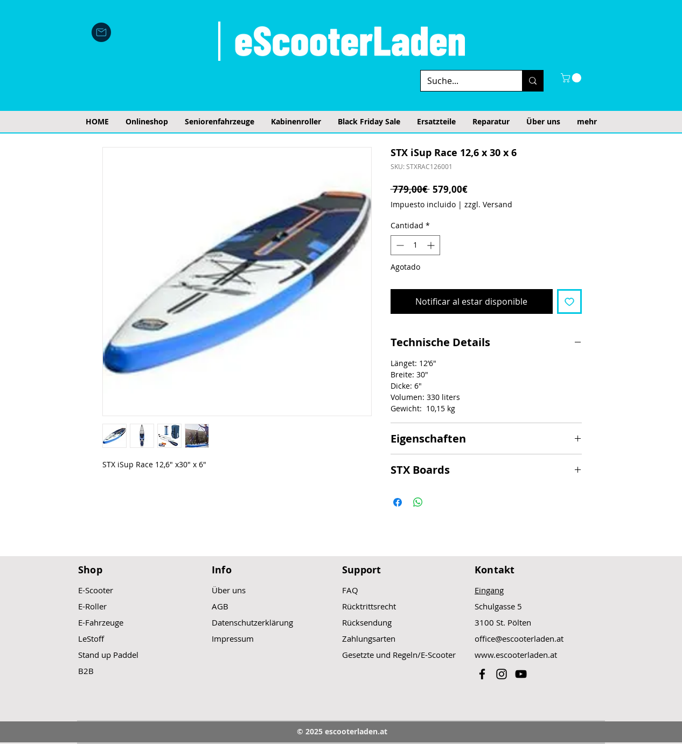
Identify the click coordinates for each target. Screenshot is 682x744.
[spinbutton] (415, 245)
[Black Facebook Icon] (482, 674)
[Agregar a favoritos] (569, 301)
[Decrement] (399, 245)
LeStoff (91, 638)
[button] (572, 77)
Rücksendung (367, 622)
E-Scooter (95, 590)
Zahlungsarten (368, 638)
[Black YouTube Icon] (521, 674)
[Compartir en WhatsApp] (418, 502)
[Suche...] (463, 81)
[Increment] (432, 245)
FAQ (350, 590)
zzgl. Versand (488, 204)
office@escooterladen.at (519, 638)
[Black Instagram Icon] (502, 674)
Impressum (233, 638)
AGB (220, 606)
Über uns (229, 590)
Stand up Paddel (108, 654)
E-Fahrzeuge (100, 622)
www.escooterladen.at (516, 654)
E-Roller (92, 606)
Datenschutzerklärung (252, 622)
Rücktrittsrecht (369, 606)
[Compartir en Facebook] (397, 502)
